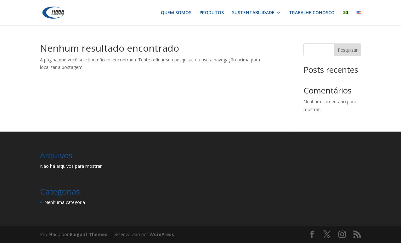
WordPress (162, 234)
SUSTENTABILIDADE (253, 12)
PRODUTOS (212, 12)
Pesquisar (348, 50)
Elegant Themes (88, 234)
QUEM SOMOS (176, 12)
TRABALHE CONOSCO (312, 12)
